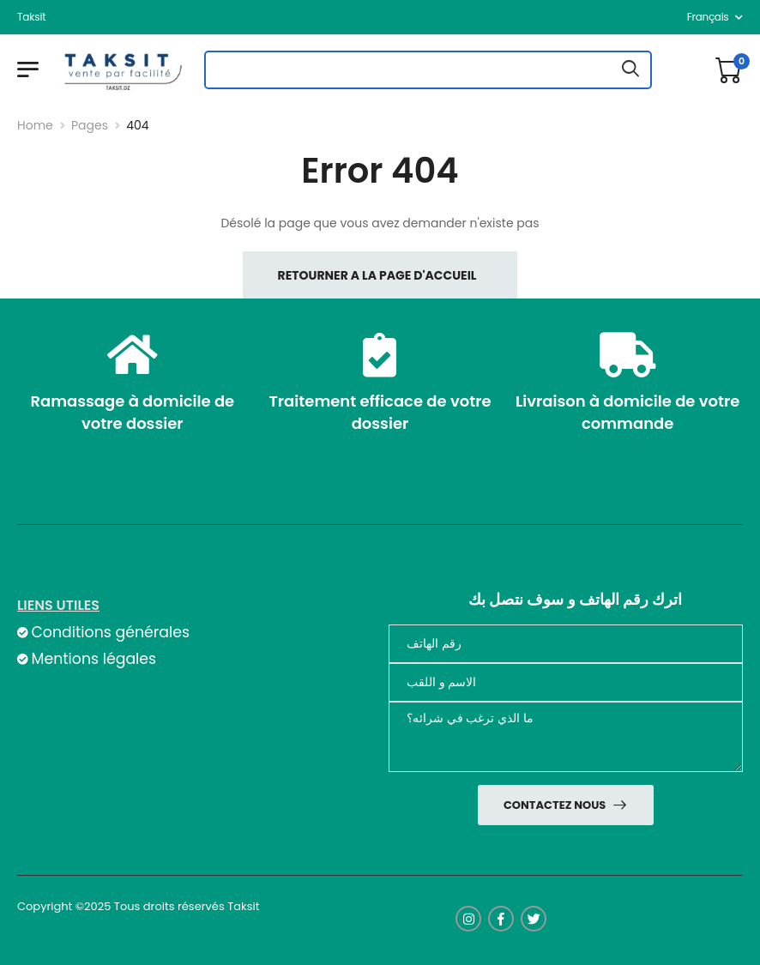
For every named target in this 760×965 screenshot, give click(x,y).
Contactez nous (556, 805)
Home (35, 125)
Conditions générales (110, 632)
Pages (89, 125)
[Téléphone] (566, 643)
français (708, 16)
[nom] (566, 682)
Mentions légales (93, 658)
